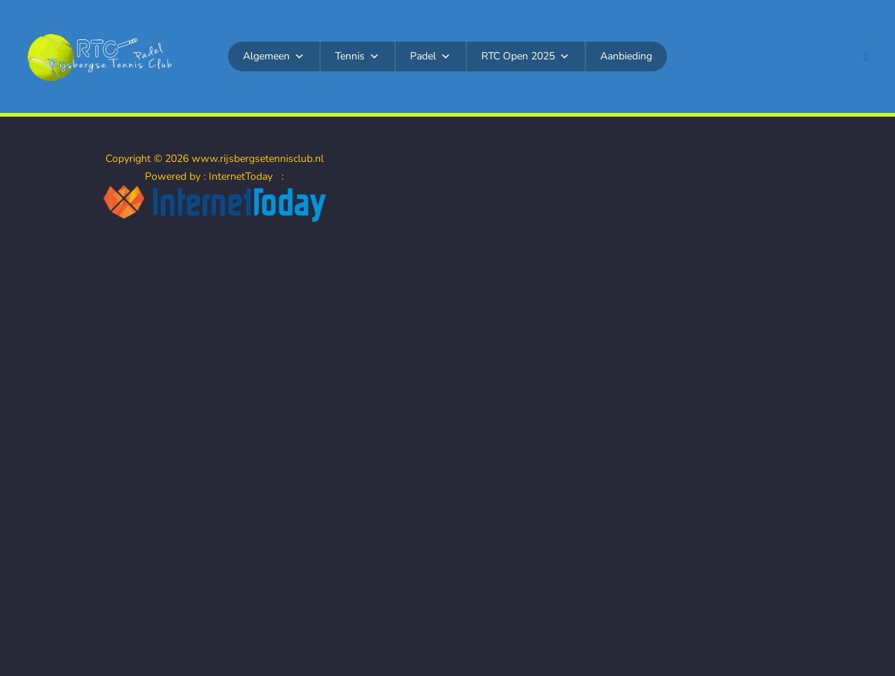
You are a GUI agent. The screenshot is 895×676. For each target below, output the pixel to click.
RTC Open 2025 (525, 56)
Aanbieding (626, 56)
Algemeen (274, 56)
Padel (430, 56)
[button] (866, 57)
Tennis (357, 56)
